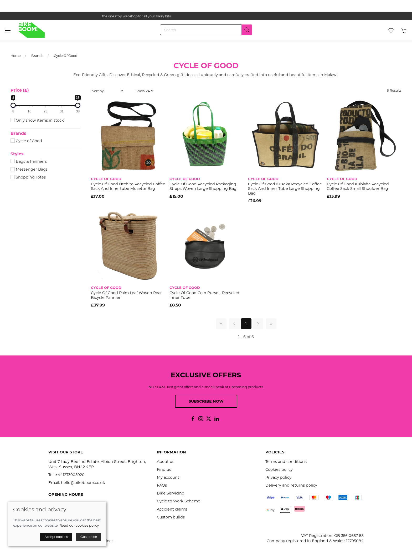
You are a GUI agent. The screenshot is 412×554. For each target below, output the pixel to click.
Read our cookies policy (79, 525)
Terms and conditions (286, 461)
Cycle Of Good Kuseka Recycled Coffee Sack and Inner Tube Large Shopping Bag (285, 189)
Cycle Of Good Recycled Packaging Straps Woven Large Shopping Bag (202, 186)
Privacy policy (278, 477)
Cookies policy (279, 469)
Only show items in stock (37, 120)
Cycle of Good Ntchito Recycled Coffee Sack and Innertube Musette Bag (128, 186)
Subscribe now (206, 401)
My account (168, 477)
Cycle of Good (26, 140)
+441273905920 (70, 474)
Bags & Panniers (29, 161)
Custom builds (171, 517)
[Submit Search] (246, 29)
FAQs (162, 485)
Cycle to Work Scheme (178, 501)
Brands (37, 56)
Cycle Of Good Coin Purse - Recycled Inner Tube (204, 295)
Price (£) (20, 90)
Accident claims (172, 509)
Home (16, 56)
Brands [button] (18, 133)
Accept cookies (56, 537)
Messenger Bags (29, 169)
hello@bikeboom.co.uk (83, 482)
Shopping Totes (28, 177)
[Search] (206, 29)
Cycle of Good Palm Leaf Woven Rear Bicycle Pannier (126, 295)
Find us (164, 469)
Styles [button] (17, 154)
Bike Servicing (170, 493)
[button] (8, 30)
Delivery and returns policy (291, 485)
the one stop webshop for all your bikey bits (206, 16)
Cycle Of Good (66, 56)
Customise (88, 537)
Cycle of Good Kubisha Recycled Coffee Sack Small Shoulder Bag (358, 186)
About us (165, 461)
